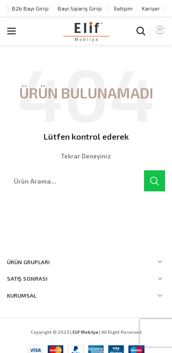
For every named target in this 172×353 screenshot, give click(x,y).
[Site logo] (86, 30)
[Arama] (141, 31)
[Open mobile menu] (11, 31)
